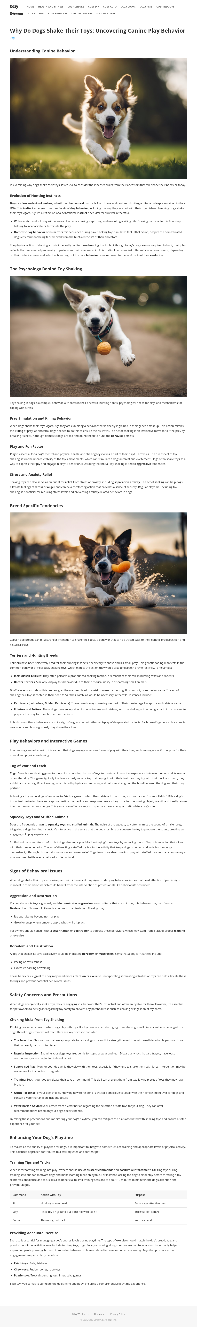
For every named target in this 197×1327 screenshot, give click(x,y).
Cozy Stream (16, 10)
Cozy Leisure (76, 6)
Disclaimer (99, 1314)
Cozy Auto (110, 6)
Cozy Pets (146, 6)
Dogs (12, 37)
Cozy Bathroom (82, 13)
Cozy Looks (128, 6)
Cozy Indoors (165, 6)
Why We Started (106, 13)
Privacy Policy (117, 1314)
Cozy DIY (93, 6)
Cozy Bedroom (57, 13)
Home (30, 6)
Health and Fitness (50, 6)
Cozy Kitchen (35, 13)
